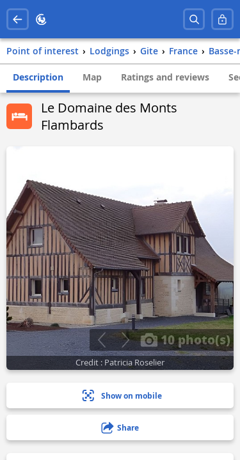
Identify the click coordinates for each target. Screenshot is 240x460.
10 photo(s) (185, 339)
